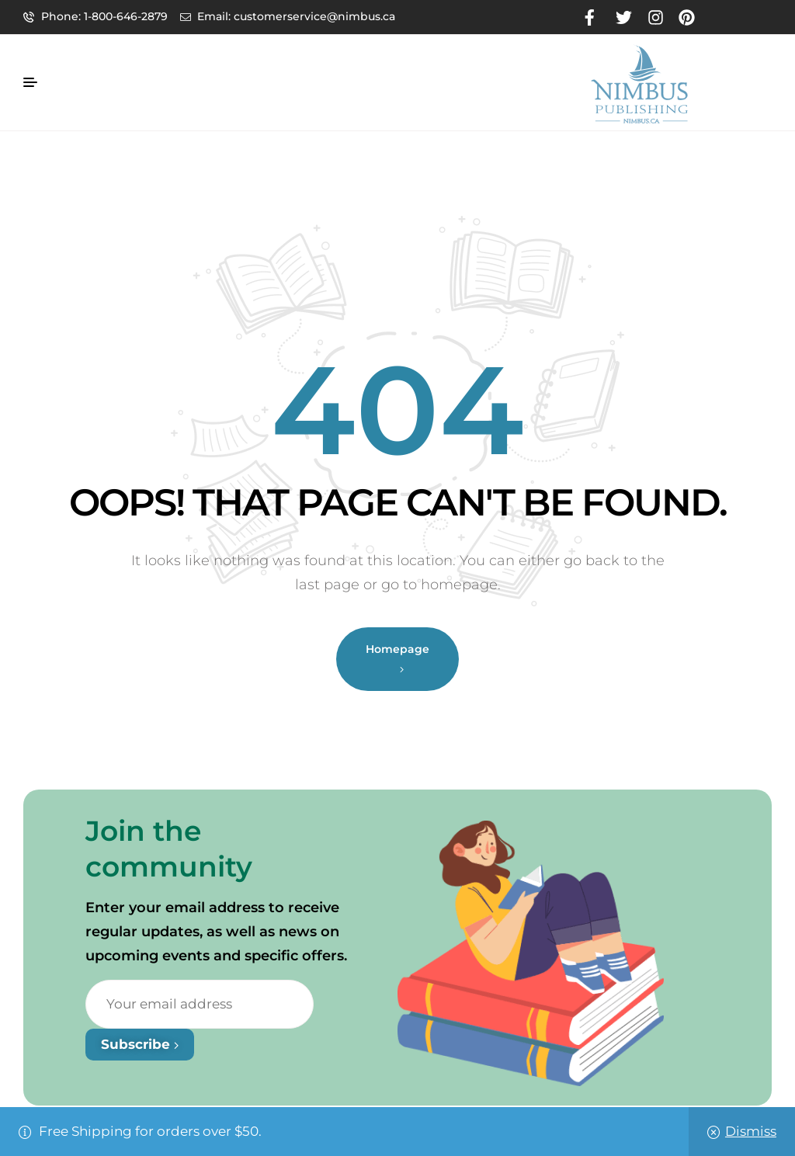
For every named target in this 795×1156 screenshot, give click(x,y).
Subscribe (140, 1044)
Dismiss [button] (750, 1131)
